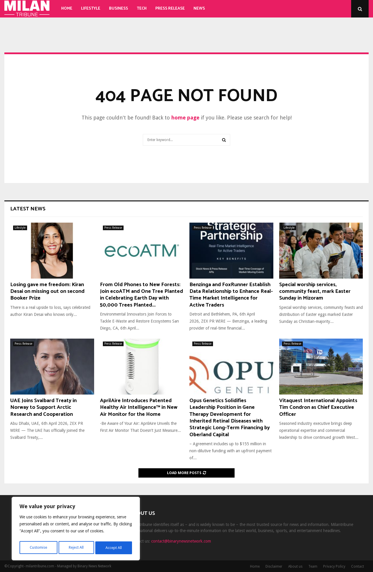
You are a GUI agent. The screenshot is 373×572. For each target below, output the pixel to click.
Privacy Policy (334, 566)
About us (295, 566)
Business (118, 8)
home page (185, 118)
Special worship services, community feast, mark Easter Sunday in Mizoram (315, 291)
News (199, 8)
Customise (38, 547)
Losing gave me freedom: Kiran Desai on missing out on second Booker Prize (47, 291)
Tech (142, 8)
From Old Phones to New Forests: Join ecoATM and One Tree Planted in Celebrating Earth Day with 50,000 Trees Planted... (141, 294)
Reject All (76, 547)
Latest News (27, 209)
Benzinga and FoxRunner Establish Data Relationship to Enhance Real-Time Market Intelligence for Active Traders (231, 294)
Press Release (170, 8)
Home (66, 8)
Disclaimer (273, 566)
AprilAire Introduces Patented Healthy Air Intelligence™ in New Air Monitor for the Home (138, 407)
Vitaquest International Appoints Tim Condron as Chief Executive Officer (318, 407)
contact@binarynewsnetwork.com (181, 541)
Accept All (114, 547)
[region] (76, 529)
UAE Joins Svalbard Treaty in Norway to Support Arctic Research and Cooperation (43, 407)
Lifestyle (90, 8)
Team (312, 566)
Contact (357, 566)
